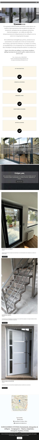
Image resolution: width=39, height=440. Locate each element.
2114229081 (20, 417)
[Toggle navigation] (36, 2)
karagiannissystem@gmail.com (21, 423)
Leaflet (13, 408)
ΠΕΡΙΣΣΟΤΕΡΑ (19, 152)
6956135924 (20, 419)
